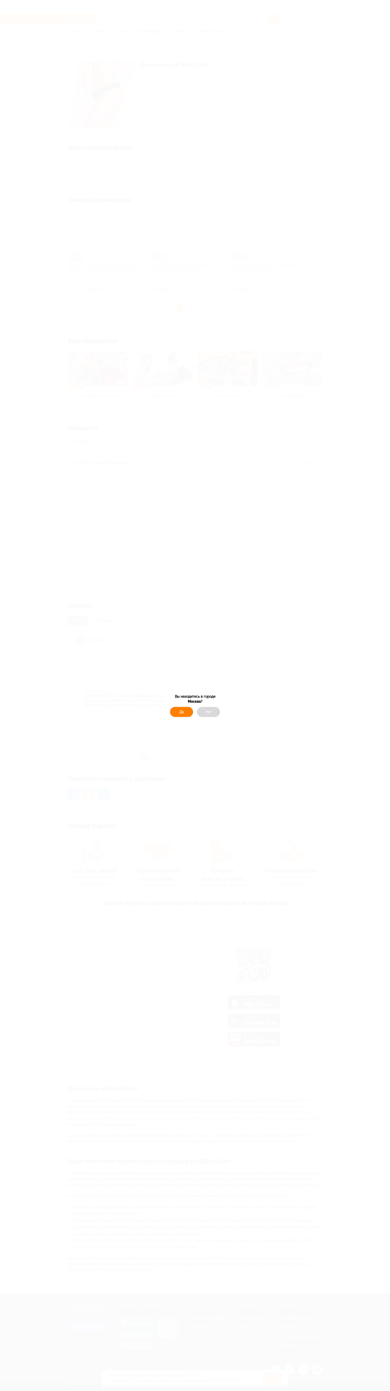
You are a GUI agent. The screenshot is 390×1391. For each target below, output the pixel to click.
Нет (208, 712)
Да (181, 712)
